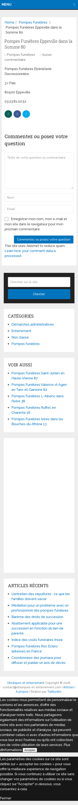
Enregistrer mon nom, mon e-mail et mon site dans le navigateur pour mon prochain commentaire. (36, 224)
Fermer (5, 798)
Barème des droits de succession (37, 617)
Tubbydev (54, 691)
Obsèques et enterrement (25, 683)
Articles (68, 687)
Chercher (39, 294)
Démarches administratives (32, 324)
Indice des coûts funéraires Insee (37, 640)
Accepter (29, 750)
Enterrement (21, 331)
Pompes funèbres (21, 55)
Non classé (20, 337)
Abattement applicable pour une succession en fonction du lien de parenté (37, 628)
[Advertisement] (39, 504)
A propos (22, 691)
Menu (6, 4)
